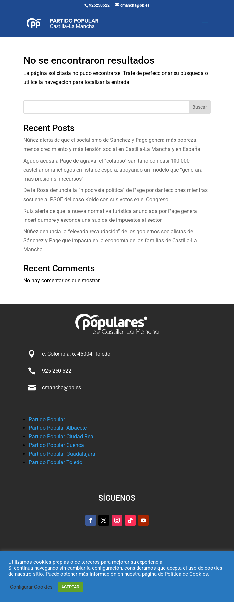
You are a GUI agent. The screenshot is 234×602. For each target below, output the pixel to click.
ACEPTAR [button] (70, 586)
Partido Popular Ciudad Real (62, 436)
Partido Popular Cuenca (56, 445)
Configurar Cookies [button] (31, 587)
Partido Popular (47, 419)
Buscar (199, 107)
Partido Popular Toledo (55, 462)
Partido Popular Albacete (58, 428)
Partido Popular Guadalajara (62, 454)
